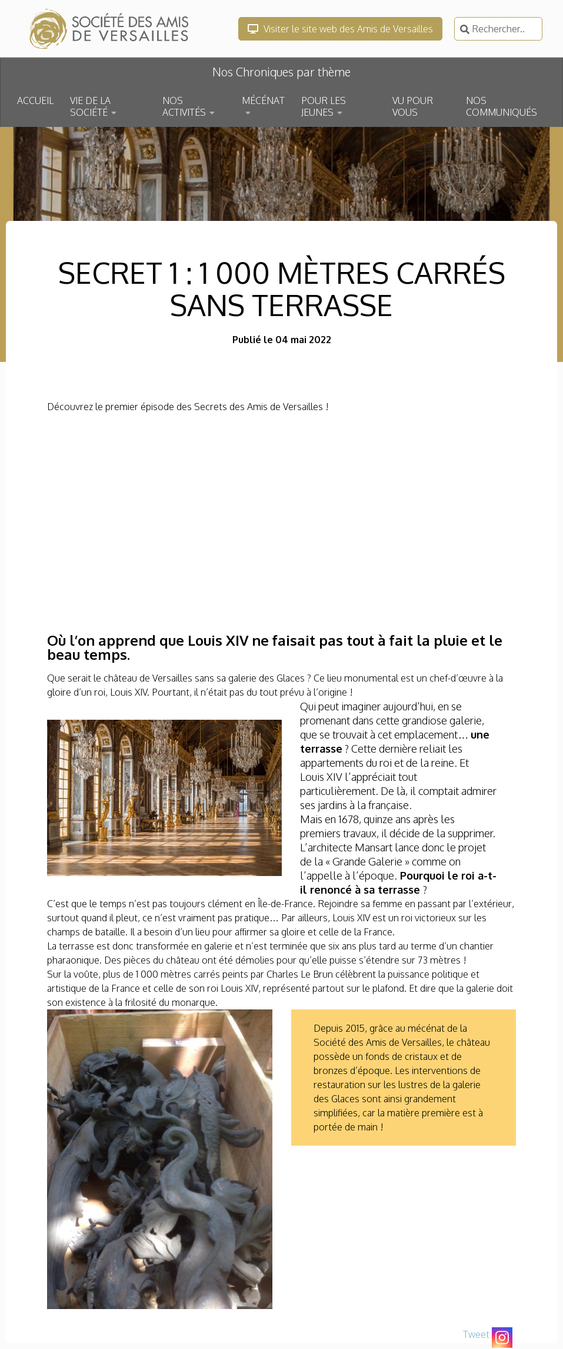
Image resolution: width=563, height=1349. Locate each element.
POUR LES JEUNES (323, 106)
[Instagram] (502, 1337)
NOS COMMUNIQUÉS (501, 106)
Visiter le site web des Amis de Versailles (340, 29)
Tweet (476, 1334)
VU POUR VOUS (412, 106)
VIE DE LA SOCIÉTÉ (90, 106)
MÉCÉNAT (263, 100)
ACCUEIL (35, 100)
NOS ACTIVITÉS (184, 106)
